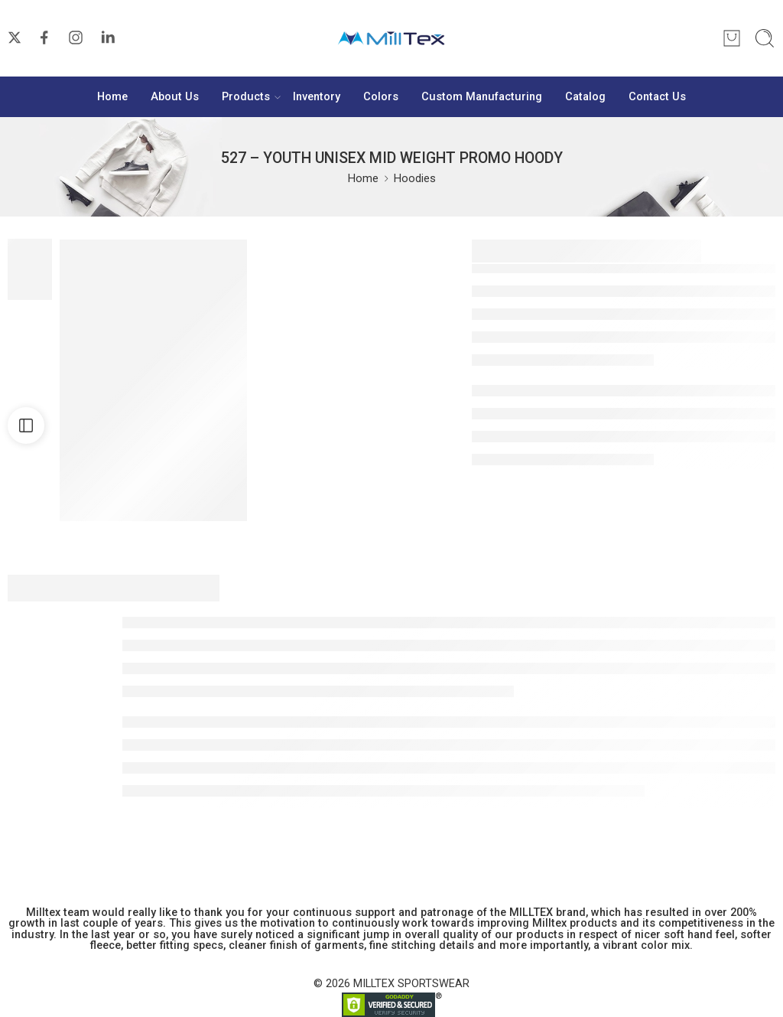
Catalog (585, 96)
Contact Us (657, 96)
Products (246, 97)
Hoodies (415, 178)
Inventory (316, 96)
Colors (380, 96)
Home (112, 96)
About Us (175, 96)
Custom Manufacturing (481, 96)
